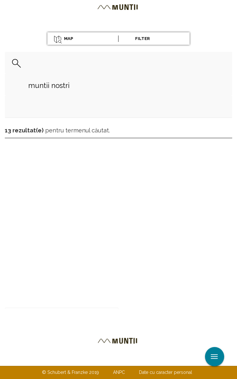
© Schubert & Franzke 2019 (70, 372)
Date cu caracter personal (165, 372)
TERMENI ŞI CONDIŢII (156, 359)
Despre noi (108, 359)
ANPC (119, 372)
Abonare (139, 313)
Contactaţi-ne (69, 359)
